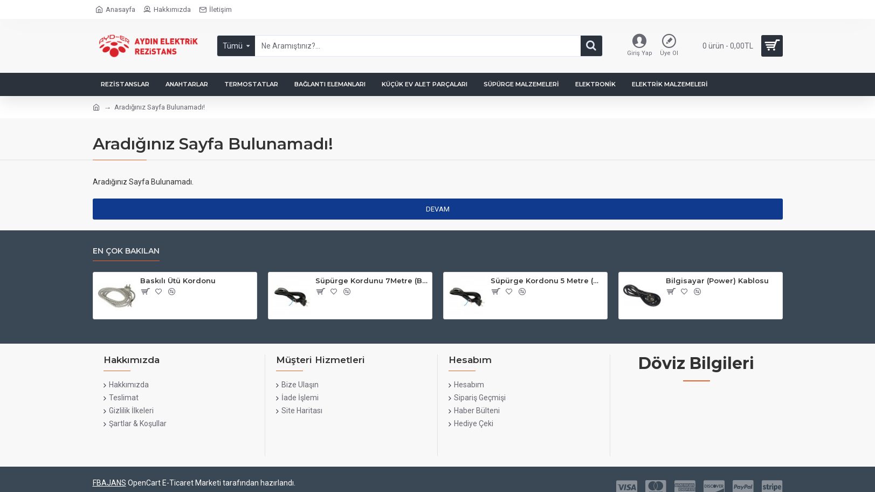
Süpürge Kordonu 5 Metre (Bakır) (547, 280)
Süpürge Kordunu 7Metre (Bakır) (371, 280)
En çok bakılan (126, 251)
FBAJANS (109, 483)
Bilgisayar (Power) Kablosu (717, 280)
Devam (438, 209)
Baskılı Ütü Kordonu (178, 280)
